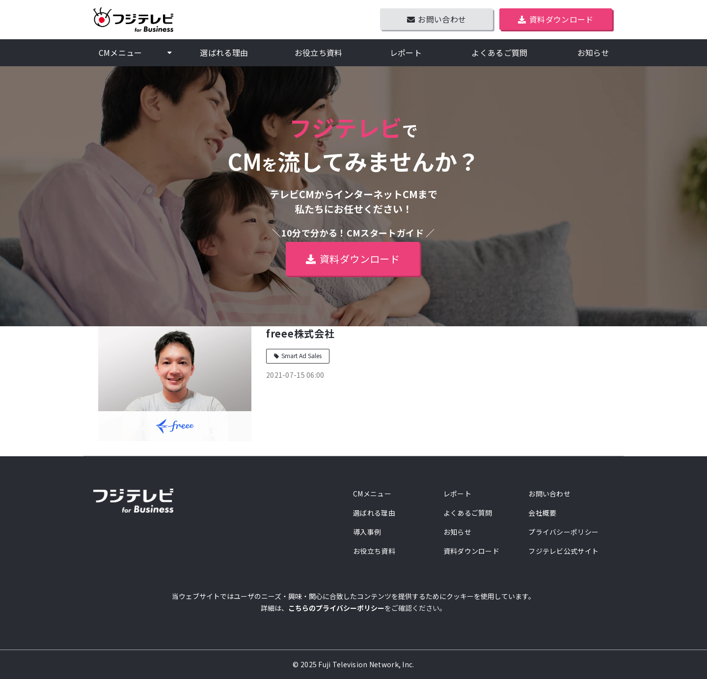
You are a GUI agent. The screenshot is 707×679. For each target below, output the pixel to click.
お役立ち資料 (319, 52)
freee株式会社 (300, 333)
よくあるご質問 (499, 52)
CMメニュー (120, 52)
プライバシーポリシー (563, 532)
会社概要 (542, 513)
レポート (406, 52)
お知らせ (593, 52)
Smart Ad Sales (301, 355)
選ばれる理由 (224, 52)
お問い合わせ (442, 19)
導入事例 (367, 532)
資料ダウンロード (561, 19)
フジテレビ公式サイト (563, 551)
